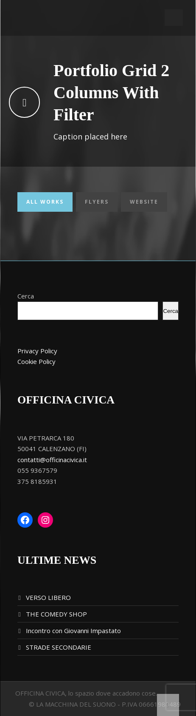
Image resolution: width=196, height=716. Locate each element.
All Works (45, 201)
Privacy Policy (37, 351)
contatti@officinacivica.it (52, 459)
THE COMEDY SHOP (56, 614)
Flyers (97, 201)
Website (144, 201)
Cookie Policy (36, 361)
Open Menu (174, 17)
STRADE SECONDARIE (58, 647)
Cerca (25, 296)
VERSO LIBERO (48, 597)
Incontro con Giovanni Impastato (73, 630)
